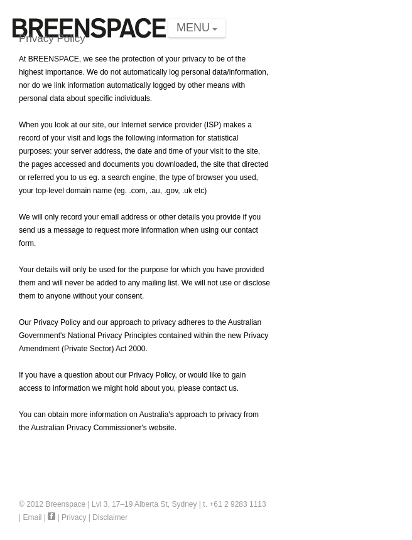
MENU (193, 27)
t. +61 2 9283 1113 (234, 504)
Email (32, 517)
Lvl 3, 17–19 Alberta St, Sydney (144, 504)
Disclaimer (109, 517)
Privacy (74, 517)
